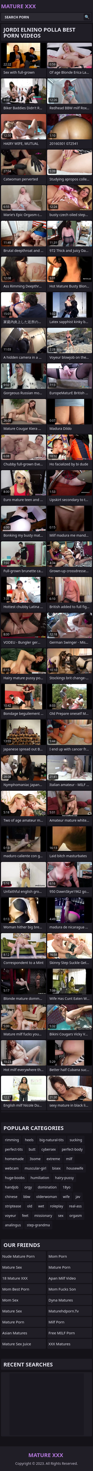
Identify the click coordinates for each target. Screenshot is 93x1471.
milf (69, 1158)
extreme (53, 1158)
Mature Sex (12, 1267)
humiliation (40, 1177)
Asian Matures (14, 1332)
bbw (26, 1196)
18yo (66, 1187)
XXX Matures (60, 1343)
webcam (12, 1168)
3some (35, 1158)
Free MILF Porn (62, 1332)
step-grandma (38, 1225)
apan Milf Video (62, 1278)
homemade (14, 1158)
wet (41, 1206)
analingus (13, 1225)
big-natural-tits (51, 1139)
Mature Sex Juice (16, 1343)
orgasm (75, 1215)
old (29, 1206)
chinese (11, 1196)
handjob (11, 1187)
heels (29, 1139)
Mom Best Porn (15, 1289)
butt (32, 1149)
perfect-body (72, 1149)
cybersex (48, 1149)
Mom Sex (10, 1300)
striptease (13, 1206)
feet (25, 1215)
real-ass (75, 1206)
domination (47, 1187)
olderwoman (46, 1196)
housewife (74, 1168)
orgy (28, 1187)
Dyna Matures (61, 1300)
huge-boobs (15, 1177)
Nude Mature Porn (18, 1256)
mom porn (58, 1256)
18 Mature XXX (15, 1278)
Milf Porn (56, 1321)
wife (66, 1196)
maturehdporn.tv (64, 1310)
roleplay (56, 1206)
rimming (12, 1139)
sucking (76, 1139)
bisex (56, 1168)
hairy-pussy (64, 1177)
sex (60, 1215)
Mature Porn (13, 1321)
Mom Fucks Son (62, 1289)
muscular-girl (35, 1168)
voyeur (10, 1215)
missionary (43, 1215)
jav (78, 1196)
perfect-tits (14, 1149)
